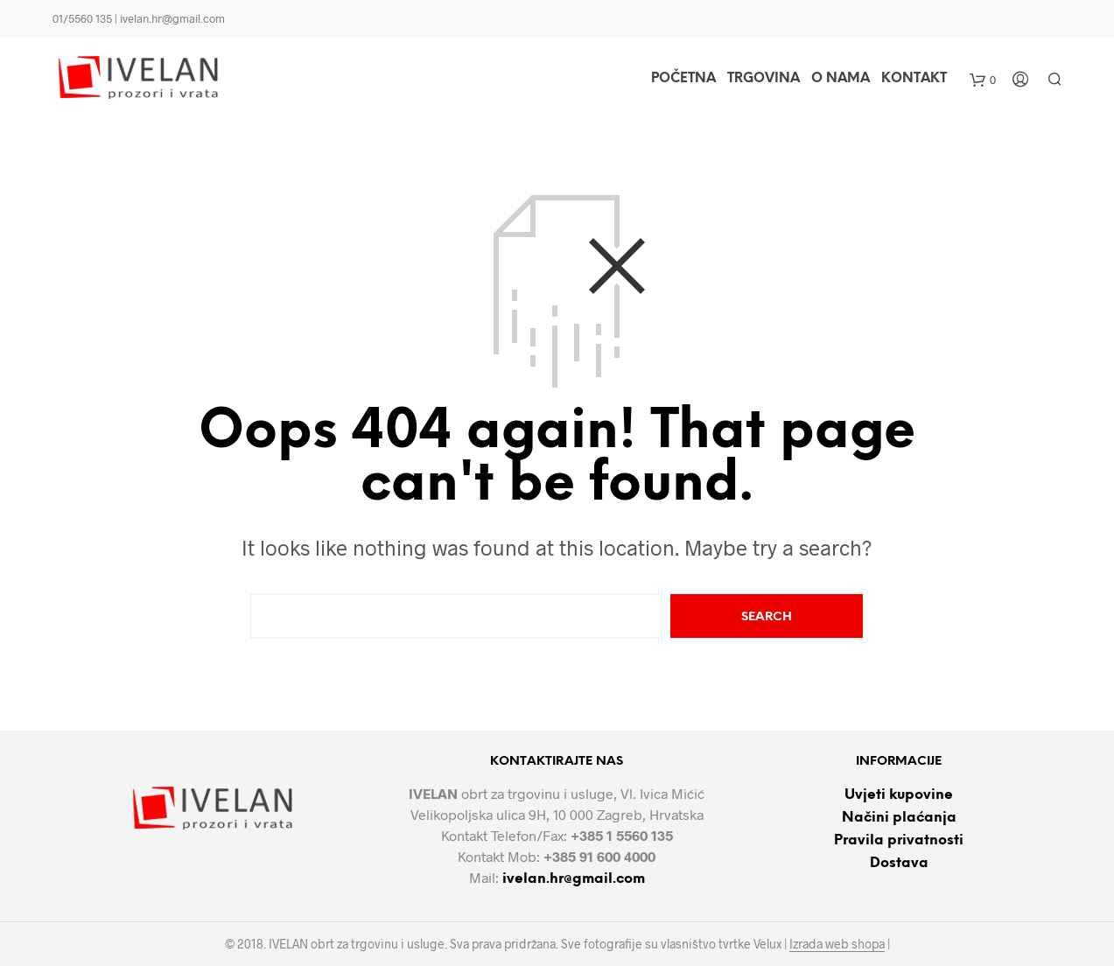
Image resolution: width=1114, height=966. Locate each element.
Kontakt (914, 79)
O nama (840, 79)
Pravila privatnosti (898, 840)
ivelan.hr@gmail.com (573, 879)
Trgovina (763, 79)
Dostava (899, 863)
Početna (683, 79)
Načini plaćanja (899, 817)
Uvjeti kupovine (898, 795)
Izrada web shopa (837, 944)
